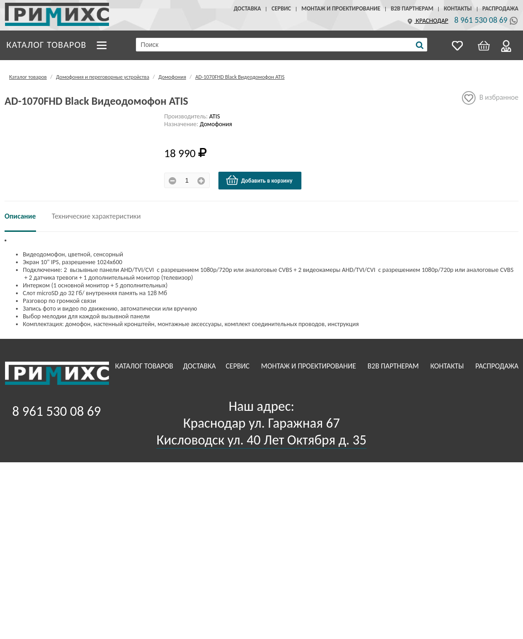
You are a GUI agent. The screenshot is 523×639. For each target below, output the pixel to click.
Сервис (281, 8)
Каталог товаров (46, 44)
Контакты (457, 8)
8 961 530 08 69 (480, 20)
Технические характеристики (96, 216)
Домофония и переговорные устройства (102, 77)
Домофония (172, 77)
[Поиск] (419, 45)
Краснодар (426, 21)
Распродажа (500, 8)
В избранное (490, 98)
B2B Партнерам (412, 8)
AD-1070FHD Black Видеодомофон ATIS (240, 77)
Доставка (247, 8)
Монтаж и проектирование (340, 8)
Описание (20, 216)
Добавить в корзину (259, 180)
